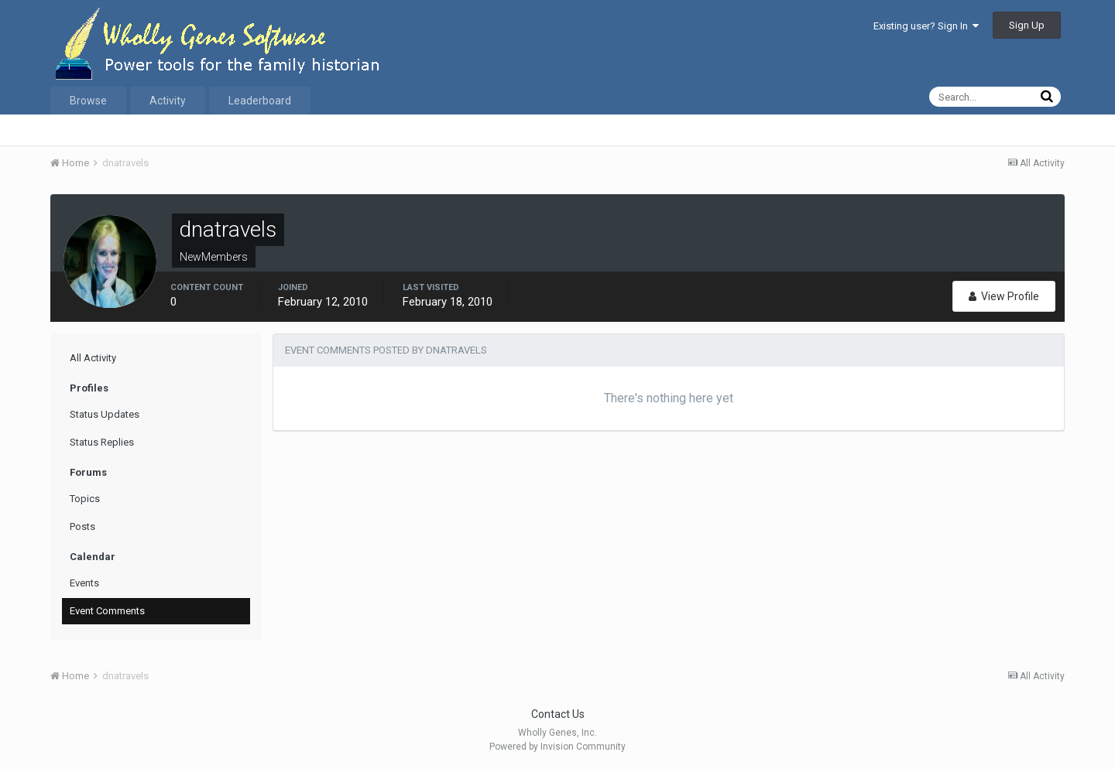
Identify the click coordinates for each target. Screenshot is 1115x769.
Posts (82, 526)
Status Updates (104, 414)
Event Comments (107, 611)
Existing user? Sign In (926, 26)
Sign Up (1027, 25)
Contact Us (558, 714)
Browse (88, 100)
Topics (85, 498)
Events (84, 583)
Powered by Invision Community (557, 746)
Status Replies (102, 442)
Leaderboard (259, 100)
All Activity (93, 358)
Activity (167, 100)
